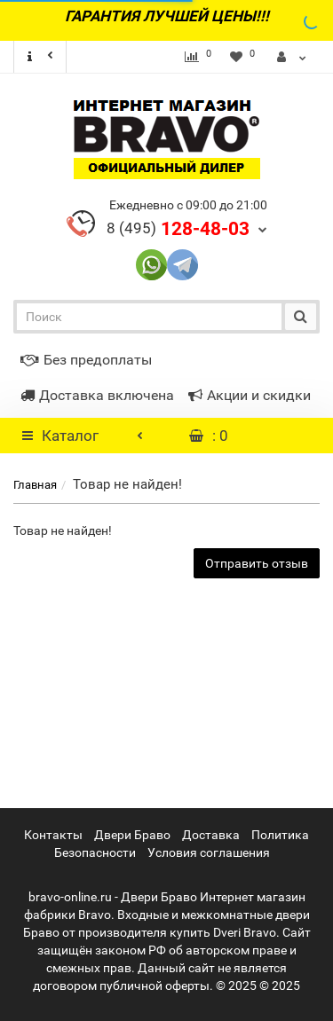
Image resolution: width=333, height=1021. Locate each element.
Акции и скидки (249, 395)
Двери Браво (132, 835)
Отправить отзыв (256, 563)
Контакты (53, 835)
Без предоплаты (86, 359)
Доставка (211, 835)
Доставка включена (97, 395)
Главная (35, 484)
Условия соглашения (208, 852)
